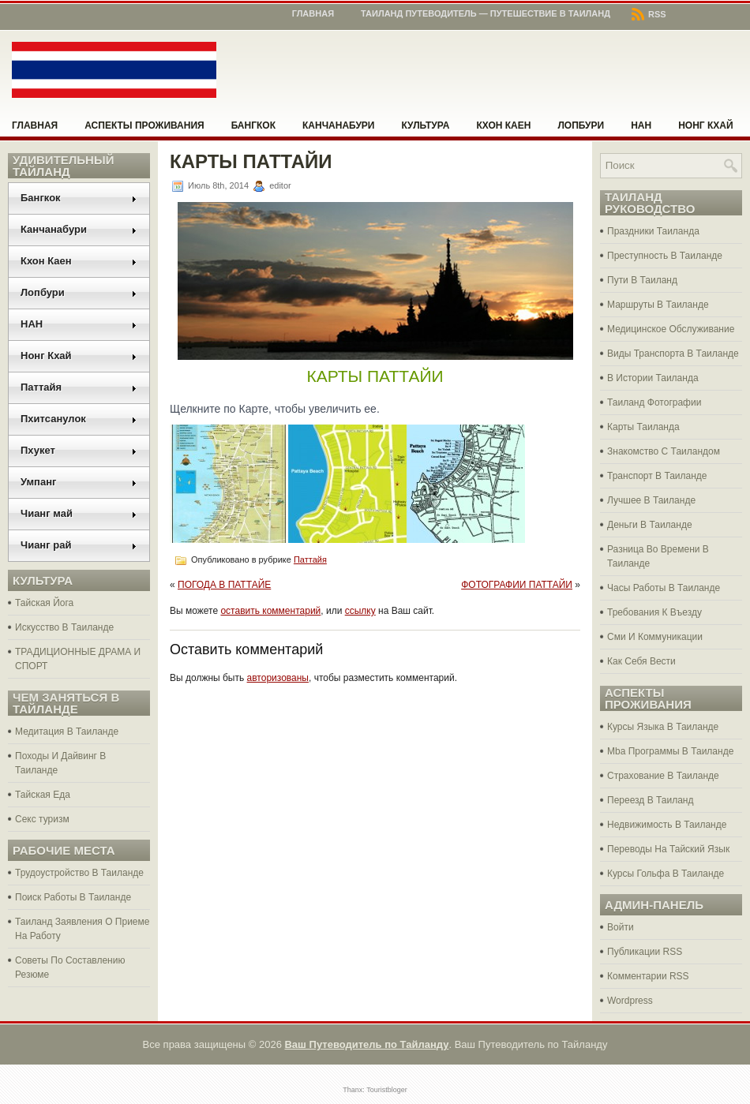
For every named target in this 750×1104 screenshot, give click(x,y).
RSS (649, 14)
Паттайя (79, 387)
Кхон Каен (503, 125)
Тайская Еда (42, 794)
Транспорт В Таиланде (657, 475)
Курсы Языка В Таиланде (662, 726)
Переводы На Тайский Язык (668, 849)
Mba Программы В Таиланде (670, 751)
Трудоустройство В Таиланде (79, 872)
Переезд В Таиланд (650, 800)
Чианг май (79, 513)
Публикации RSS (644, 951)
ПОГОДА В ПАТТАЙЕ (224, 584)
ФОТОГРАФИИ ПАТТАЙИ (516, 584)
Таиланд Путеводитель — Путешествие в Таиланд (485, 13)
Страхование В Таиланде (663, 775)
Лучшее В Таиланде (651, 500)
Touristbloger (386, 1090)
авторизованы (278, 677)
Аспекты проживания (144, 125)
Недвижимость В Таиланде (666, 824)
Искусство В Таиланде (64, 627)
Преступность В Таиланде (664, 255)
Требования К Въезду (654, 612)
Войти (620, 927)
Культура (426, 125)
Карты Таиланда (643, 426)
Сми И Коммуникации (655, 636)
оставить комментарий (270, 610)
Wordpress (630, 1000)
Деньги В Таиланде (649, 524)
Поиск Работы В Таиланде (73, 897)
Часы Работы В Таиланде (663, 587)
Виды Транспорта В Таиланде (673, 353)
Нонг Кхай (705, 125)
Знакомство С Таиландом (663, 451)
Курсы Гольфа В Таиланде (665, 873)
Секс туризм (42, 819)
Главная (313, 13)
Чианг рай (79, 545)
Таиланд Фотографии (654, 402)
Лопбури (580, 125)
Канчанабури (338, 125)
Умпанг (79, 482)
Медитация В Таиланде (66, 731)
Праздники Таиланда (653, 231)
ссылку (360, 610)
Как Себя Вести (641, 661)
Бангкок (253, 125)
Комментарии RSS (648, 976)
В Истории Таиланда (653, 378)
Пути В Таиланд (642, 280)
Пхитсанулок (79, 419)
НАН (641, 125)
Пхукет (79, 450)
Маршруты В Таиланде (658, 304)
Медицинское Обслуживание (670, 329)
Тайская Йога (44, 602)
